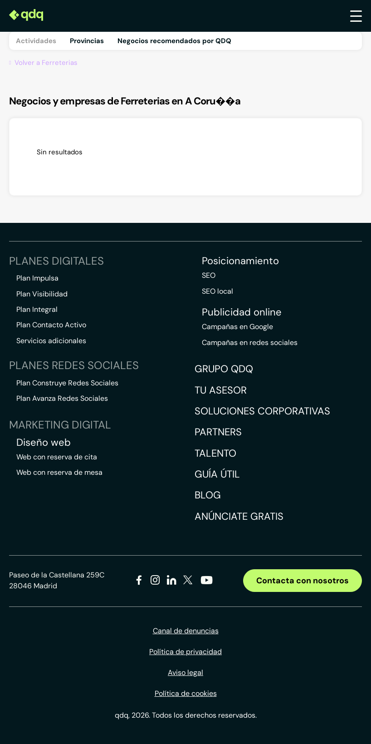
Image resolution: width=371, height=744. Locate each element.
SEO (208, 275)
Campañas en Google (237, 326)
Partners (218, 432)
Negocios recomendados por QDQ (174, 40)
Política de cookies (186, 693)
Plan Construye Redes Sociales (67, 383)
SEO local (217, 291)
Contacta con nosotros (302, 580)
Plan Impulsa (37, 278)
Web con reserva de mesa (59, 472)
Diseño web (43, 442)
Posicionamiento (240, 261)
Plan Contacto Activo (51, 325)
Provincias (87, 40)
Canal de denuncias (186, 631)
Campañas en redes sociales (250, 342)
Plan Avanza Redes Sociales (62, 398)
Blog (208, 495)
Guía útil (217, 474)
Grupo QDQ (224, 368)
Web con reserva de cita (56, 457)
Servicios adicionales (51, 340)
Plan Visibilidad (42, 294)
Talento (215, 453)
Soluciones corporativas (262, 411)
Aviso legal (185, 672)
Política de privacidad (185, 651)
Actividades (36, 40)
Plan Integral (37, 309)
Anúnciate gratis (239, 516)
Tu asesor (221, 390)
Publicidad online (242, 312)
